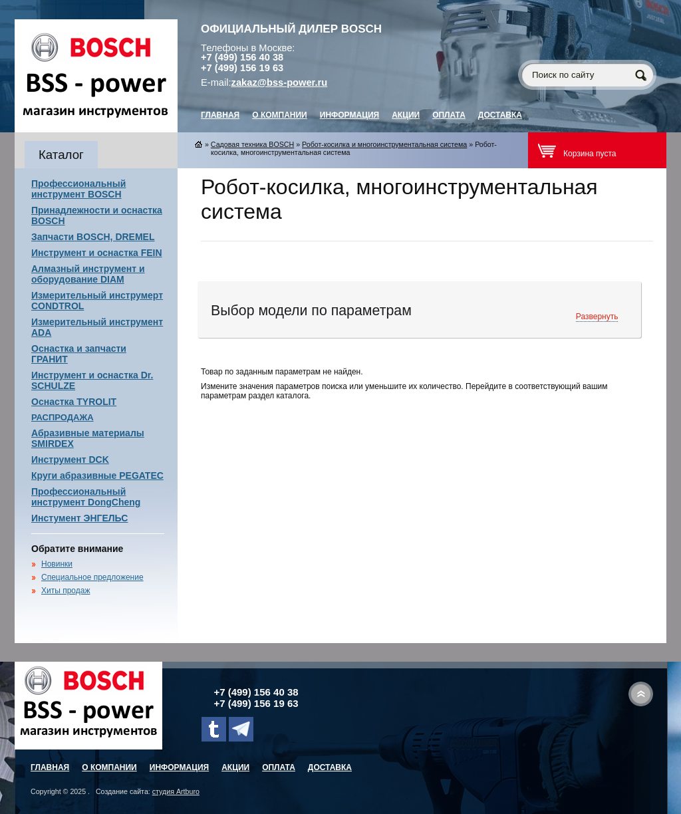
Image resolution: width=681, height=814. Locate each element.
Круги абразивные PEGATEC (97, 475)
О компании (279, 115)
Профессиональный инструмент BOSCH (78, 189)
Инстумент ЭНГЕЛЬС (79, 518)
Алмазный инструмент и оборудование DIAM (88, 274)
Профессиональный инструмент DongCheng (85, 496)
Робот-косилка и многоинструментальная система (384, 144)
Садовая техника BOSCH (252, 144)
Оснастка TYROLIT (73, 401)
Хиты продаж (65, 590)
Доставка (500, 115)
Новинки (56, 564)
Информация (349, 115)
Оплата (449, 115)
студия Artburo (176, 791)
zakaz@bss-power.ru (279, 82)
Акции (406, 115)
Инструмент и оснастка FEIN (96, 252)
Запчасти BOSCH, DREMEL (93, 236)
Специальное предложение (92, 577)
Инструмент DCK (70, 459)
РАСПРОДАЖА (62, 417)
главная (220, 115)
